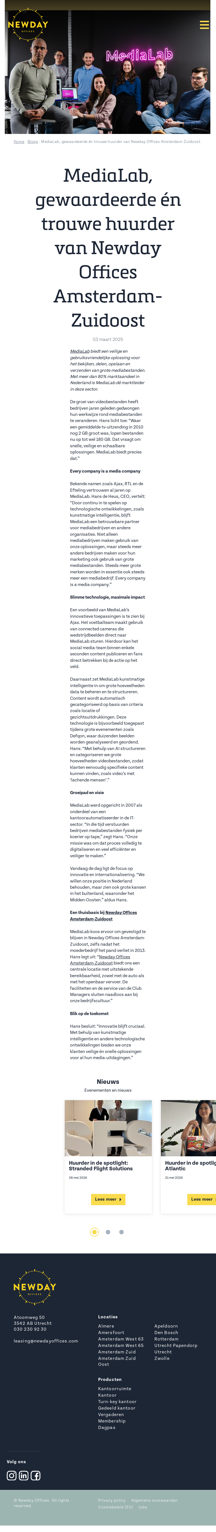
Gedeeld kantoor (117, 1408)
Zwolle (162, 1359)
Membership (112, 1421)
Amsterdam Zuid (117, 1352)
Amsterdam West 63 (121, 1339)
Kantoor (107, 1395)
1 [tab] (94, 1232)
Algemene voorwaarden (154, 1501)
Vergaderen (111, 1415)
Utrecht (163, 1352)
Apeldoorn (166, 1326)
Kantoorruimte (115, 1389)
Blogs (33, 142)
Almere (106, 1326)
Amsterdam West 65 (121, 1346)
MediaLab (79, 351)
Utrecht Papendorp (175, 1346)
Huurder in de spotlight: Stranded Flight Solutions (101, 1166)
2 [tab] (108, 1232)
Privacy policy (112, 1501)
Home (19, 142)
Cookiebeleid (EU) (115, 1507)
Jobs (143, 1507)
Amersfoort (111, 1333)
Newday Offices (33, 1501)
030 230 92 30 (30, 1329)
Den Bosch (166, 1333)
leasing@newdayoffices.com (46, 1341)
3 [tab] (121, 1232)
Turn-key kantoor (117, 1402)
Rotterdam (166, 1339)
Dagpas (107, 1428)
